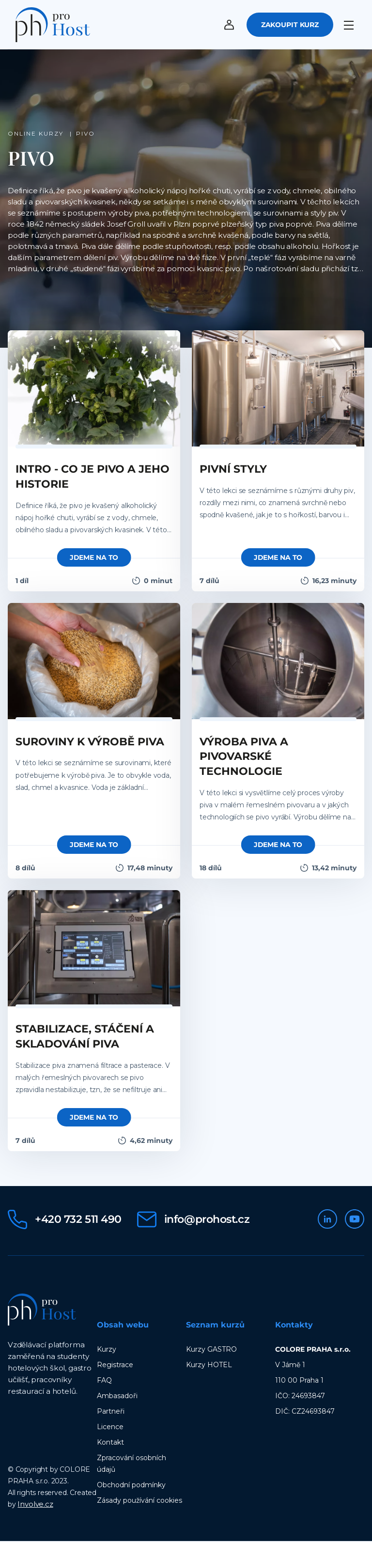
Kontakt (110, 1443)
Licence (110, 1427)
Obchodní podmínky (131, 1485)
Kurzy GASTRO (211, 1350)
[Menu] (350, 22)
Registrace (115, 1365)
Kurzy (106, 1350)
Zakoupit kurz (290, 25)
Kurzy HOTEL (209, 1365)
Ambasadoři (117, 1396)
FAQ (104, 1381)
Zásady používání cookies (139, 1501)
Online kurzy (37, 134)
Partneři (110, 1412)
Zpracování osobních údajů (131, 1464)
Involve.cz (35, 1505)
